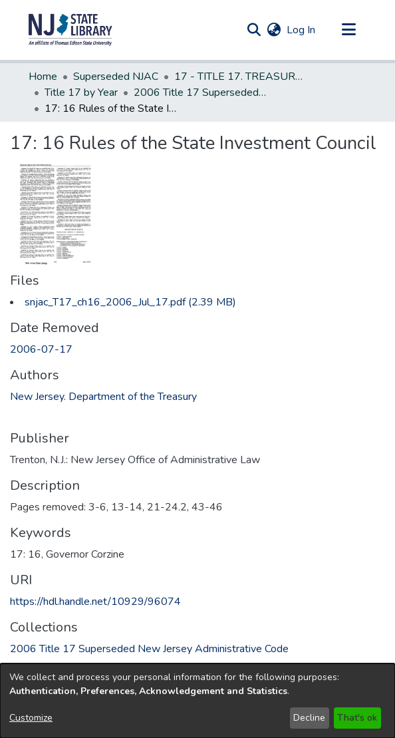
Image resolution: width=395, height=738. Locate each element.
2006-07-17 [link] (41, 349)
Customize (31, 717)
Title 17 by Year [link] (81, 92)
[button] (70, 30)
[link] (130, 302)
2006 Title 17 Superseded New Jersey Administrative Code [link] (200, 92)
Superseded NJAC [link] (115, 76)
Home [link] (43, 76)
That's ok (357, 717)
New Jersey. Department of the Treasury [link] (103, 396)
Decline (309, 717)
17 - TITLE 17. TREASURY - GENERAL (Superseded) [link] (240, 76)
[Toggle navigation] (348, 30)
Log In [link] (302, 30)
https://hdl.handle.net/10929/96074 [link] (95, 601)
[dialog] (197, 700)
